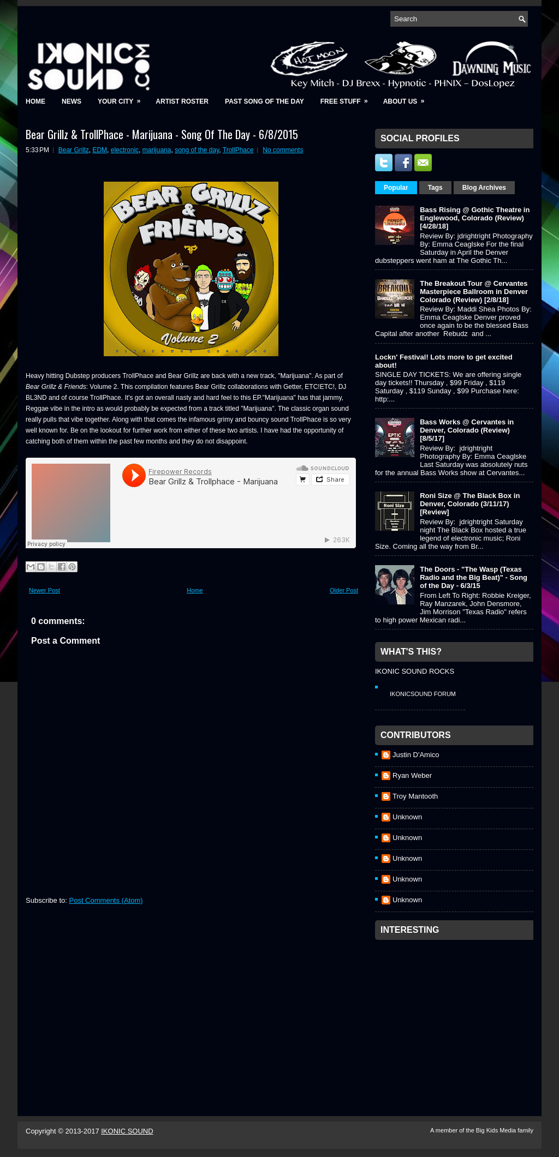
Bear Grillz (73, 150)
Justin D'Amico (416, 755)
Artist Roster (182, 101)
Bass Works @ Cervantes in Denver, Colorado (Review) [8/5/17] (467, 430)
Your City (122, 98)
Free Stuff (347, 98)
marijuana (156, 150)
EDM (99, 150)
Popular (396, 187)
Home (35, 101)
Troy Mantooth (415, 796)
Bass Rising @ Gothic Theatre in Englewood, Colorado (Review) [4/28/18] (475, 218)
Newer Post (44, 590)
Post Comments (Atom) (106, 900)
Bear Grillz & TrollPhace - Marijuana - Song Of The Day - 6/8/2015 (162, 134)
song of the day (197, 150)
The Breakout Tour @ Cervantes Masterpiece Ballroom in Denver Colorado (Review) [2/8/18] (474, 291)
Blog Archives (484, 187)
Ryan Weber (412, 775)
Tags (435, 187)
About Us (407, 98)
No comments (283, 150)
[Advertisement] (457, 1013)
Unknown (407, 817)
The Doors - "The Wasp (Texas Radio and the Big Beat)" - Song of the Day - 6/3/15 (473, 577)
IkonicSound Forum (423, 694)
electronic (125, 150)
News (71, 101)
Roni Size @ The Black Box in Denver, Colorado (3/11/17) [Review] (470, 503)
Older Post (344, 590)
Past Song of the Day (264, 101)
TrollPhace (238, 150)
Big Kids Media (497, 1130)
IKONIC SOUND (127, 1131)
